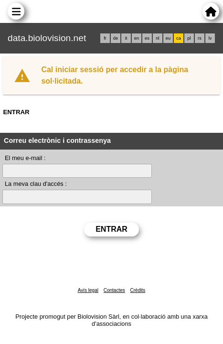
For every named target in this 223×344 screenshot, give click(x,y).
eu (168, 38)
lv (210, 38)
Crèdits (138, 290)
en (136, 38)
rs (200, 38)
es (147, 38)
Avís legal (88, 290)
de (115, 38)
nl (157, 38)
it (126, 38)
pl (189, 38)
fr (105, 38)
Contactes (114, 290)
